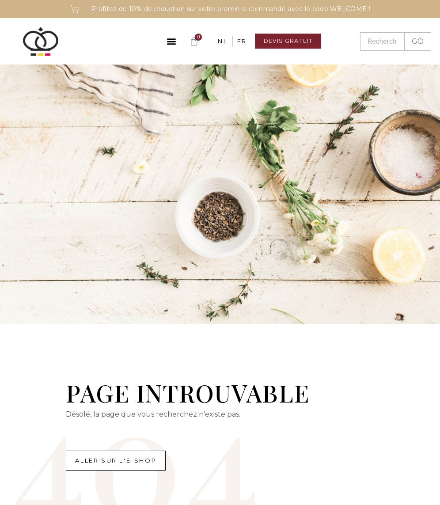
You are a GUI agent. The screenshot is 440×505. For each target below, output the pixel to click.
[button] (166, 41)
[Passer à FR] (237, 41)
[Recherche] (382, 41)
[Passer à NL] (218, 41)
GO (418, 41)
